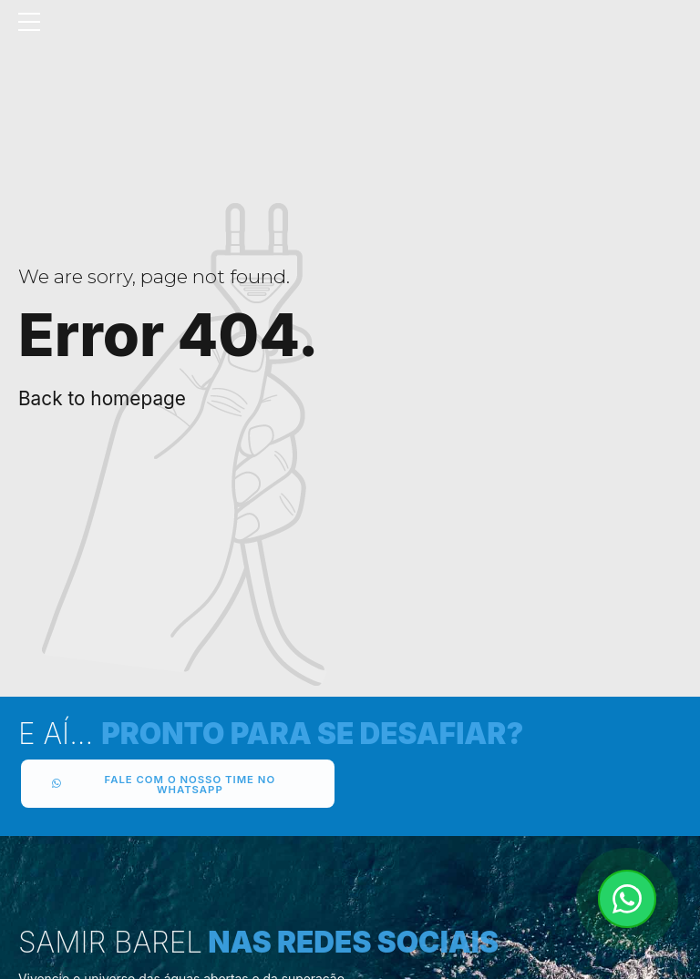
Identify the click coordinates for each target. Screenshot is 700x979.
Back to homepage (102, 398)
